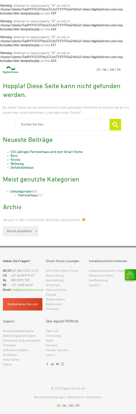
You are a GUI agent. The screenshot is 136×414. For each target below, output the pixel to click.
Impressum (94, 397)
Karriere (51, 345)
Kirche (15, 160)
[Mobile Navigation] (129, 70)
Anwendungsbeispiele (18, 331)
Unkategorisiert (22, 192)
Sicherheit (53, 285)
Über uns (52, 331)
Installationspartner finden (107, 270)
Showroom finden (101, 275)
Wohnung (17, 164)
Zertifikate (10, 355)
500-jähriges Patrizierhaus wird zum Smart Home (47, 152)
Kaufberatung (98, 280)
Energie (51, 294)
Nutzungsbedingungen (50, 397)
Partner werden (57, 350)
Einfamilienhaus (22, 168)
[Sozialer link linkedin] (52, 365)
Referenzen (54, 304)
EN (112, 70)
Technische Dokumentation (21, 340)
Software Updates (15, 350)
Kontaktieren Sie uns (23, 304)
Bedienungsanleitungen (19, 336)
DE (99, 70)
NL (105, 70)
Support (94, 285)
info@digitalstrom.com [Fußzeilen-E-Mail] (27, 290)
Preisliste (9, 345)
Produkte (52, 309)
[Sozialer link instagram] (62, 365)
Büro (14, 156)
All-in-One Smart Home (62, 270)
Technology (54, 336)
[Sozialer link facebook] (47, 365)
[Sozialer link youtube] (57, 365)
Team (49, 340)
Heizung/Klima (56, 290)
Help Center (11, 359)
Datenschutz (75, 397)
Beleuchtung (55, 275)
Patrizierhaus (27, 195)
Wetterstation (55, 299)
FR (119, 70)
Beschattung (54, 280)
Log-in (50, 355)
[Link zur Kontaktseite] (130, 274)
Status (7, 364)
